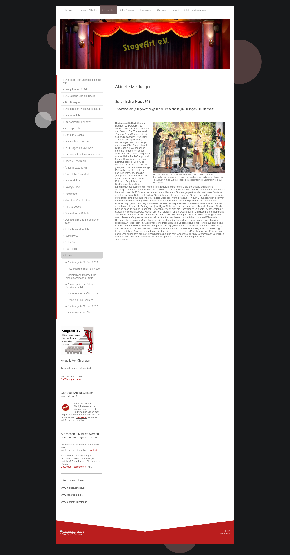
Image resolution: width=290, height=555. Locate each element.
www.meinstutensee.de (73, 487)
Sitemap (80, 532)
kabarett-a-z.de (75, 494)
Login (227, 531)
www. (64, 494)
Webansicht (225, 533)
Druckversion (67, 532)
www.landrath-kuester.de (74, 501)
